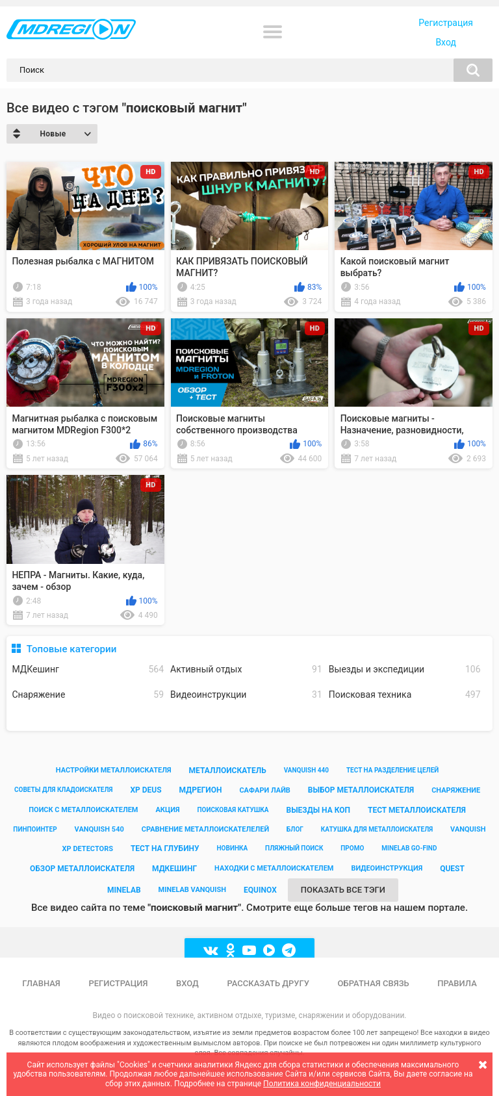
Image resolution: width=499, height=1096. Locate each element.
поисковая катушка (232, 809)
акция (167, 810)
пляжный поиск (294, 848)
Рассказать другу (268, 983)
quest (452, 868)
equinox (260, 890)
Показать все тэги (343, 890)
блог (295, 829)
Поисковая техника (405, 694)
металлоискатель (227, 770)
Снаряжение (88, 694)
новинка (232, 848)
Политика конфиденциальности (322, 1083)
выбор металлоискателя (361, 790)
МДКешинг (88, 669)
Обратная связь (373, 983)
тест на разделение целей (392, 770)
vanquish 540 (99, 829)
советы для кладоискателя (63, 789)
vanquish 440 (306, 770)
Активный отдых (246, 669)
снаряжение (455, 790)
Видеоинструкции (246, 694)
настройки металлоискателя (114, 770)
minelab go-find (409, 848)
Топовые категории (72, 649)
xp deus (145, 790)
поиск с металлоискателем (83, 810)
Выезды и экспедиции (405, 669)
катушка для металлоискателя (377, 829)
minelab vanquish (193, 890)
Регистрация (445, 23)
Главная (41, 983)
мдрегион (200, 790)
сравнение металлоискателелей (205, 829)
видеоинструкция (386, 868)
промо (352, 848)
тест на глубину (165, 848)
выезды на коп (318, 810)
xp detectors (87, 849)
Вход (445, 42)
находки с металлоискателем (273, 868)
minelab (124, 890)
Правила (457, 983)
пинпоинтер (35, 829)
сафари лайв (264, 790)
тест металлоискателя (417, 810)
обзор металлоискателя (82, 868)
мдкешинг (174, 868)
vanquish (468, 829)
